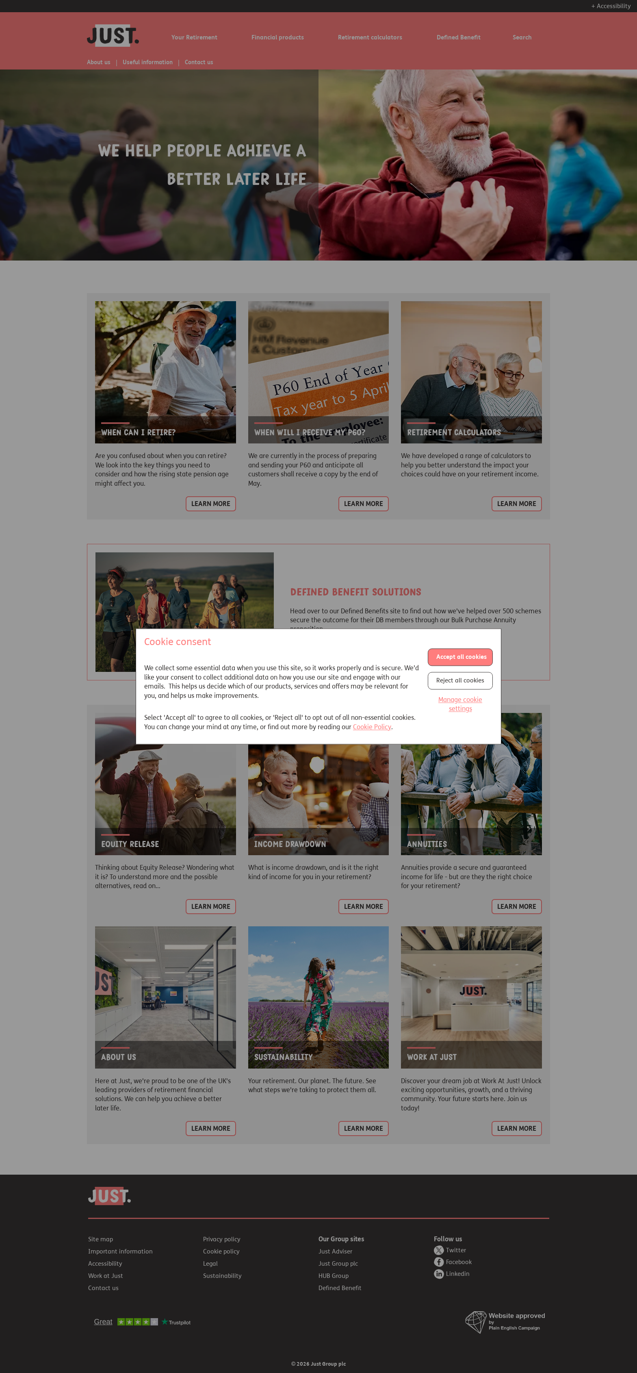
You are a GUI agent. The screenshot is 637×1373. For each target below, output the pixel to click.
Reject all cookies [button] (460, 680)
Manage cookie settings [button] (460, 704)
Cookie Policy (372, 727)
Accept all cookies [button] (461, 656)
